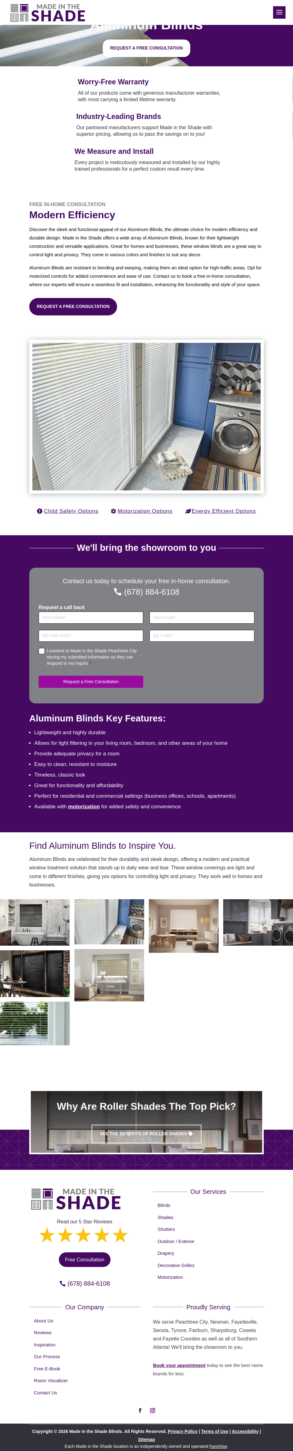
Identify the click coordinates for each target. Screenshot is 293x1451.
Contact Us (45, 1392)
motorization (84, 807)
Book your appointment (179, 1365)
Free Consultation (84, 1259)
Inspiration (44, 1344)
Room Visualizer (51, 1380)
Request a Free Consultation (73, 306)
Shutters (166, 1229)
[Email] (201, 618)
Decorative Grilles (176, 1265)
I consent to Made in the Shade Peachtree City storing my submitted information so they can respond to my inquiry (92, 656)
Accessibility (245, 1431)
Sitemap (146, 1439)
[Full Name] (91, 618)
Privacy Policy (182, 1431)
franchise (218, 1446)
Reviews (43, 1332)
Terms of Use (215, 1431)
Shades (165, 1217)
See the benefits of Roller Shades (143, 1133)
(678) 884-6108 (151, 592)
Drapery (166, 1253)
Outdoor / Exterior (176, 1241)
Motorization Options (145, 511)
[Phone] (91, 636)
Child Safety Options (71, 511)
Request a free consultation (146, 47)
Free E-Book (47, 1368)
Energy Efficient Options (224, 511)
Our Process (47, 1356)
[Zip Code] (201, 636)
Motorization (170, 1277)
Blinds (164, 1205)
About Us (43, 1320)
